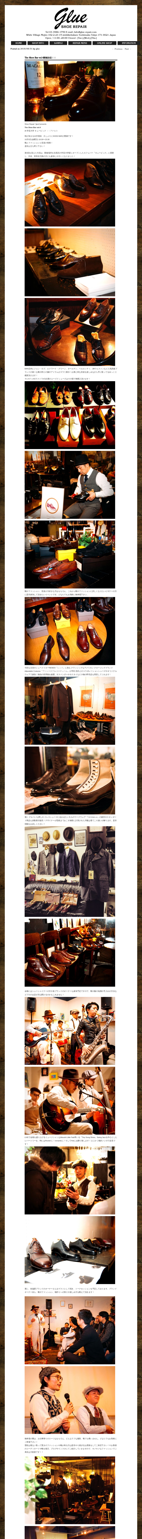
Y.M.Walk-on (92, 817)
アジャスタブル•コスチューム (55, 671)
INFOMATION (129, 43)
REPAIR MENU (80, 43)
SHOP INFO (38, 43)
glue (37, 49)
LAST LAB (30, 379)
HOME (19, 43)
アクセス (54, 131)
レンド (60, 668)
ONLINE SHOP (104, 43)
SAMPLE (58, 43)
